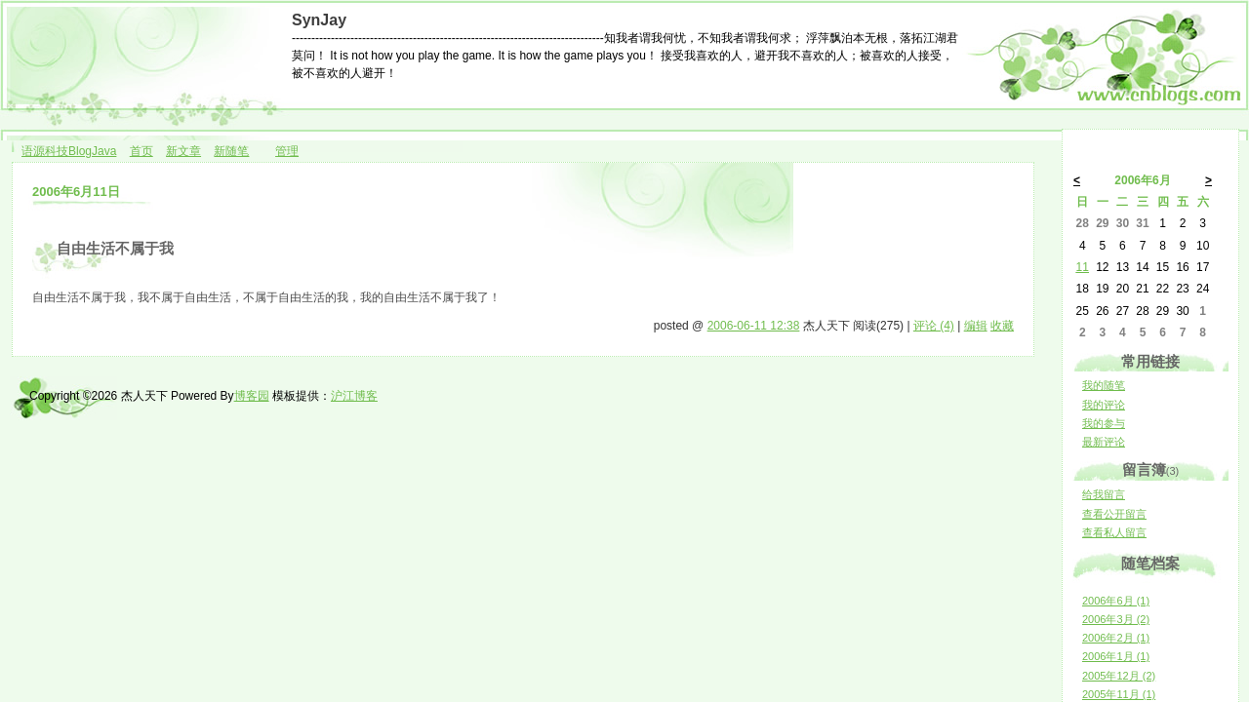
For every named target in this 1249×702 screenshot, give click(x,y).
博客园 (251, 396)
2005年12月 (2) (1118, 676)
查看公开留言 (1114, 514)
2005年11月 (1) (1118, 694)
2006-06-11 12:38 (753, 325)
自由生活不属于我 (115, 248)
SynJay (319, 20)
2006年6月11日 (76, 191)
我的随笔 (1103, 385)
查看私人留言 (1114, 532)
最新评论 (1103, 442)
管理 (287, 151)
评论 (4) (933, 325)
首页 (141, 151)
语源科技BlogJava (68, 151)
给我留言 (1103, 494)
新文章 (183, 151)
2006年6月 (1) (1115, 600)
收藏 (1002, 325)
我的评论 (1103, 404)
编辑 (975, 325)
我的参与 (1103, 423)
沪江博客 (354, 396)
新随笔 (231, 151)
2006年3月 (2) (1115, 619)
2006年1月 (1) (1115, 656)
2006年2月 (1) (1115, 638)
